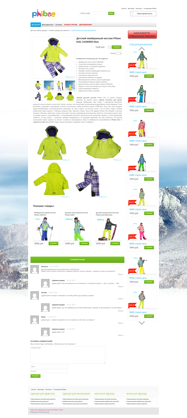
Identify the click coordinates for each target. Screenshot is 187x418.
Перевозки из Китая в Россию (40, 412)
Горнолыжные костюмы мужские (137, 399)
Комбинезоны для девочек (39, 401)
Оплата (123, 8)
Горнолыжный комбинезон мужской (138, 401)
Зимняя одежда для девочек (59, 30)
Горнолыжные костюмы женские (105, 399)
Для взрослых (47, 25)
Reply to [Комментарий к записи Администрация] (120, 286)
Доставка (131, 8)
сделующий (141, 323)
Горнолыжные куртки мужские (136, 403)
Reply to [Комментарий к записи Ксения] (120, 299)
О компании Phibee (150, 8)
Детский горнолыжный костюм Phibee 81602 (76, 214)
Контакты (139, 8)
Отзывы (58, 25)
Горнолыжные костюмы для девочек (83, 30)
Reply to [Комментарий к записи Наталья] (120, 274)
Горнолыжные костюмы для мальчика (75, 399)
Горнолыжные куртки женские (104, 403)
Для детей (36, 25)
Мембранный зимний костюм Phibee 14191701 (45, 214)
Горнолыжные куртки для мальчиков (74, 403)
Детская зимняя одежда (39, 30)
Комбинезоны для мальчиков (72, 401)
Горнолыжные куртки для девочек (42, 403)
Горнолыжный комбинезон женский (106, 401)
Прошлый (141, 48)
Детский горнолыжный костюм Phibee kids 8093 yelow (107, 214)
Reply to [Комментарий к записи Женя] (120, 323)
